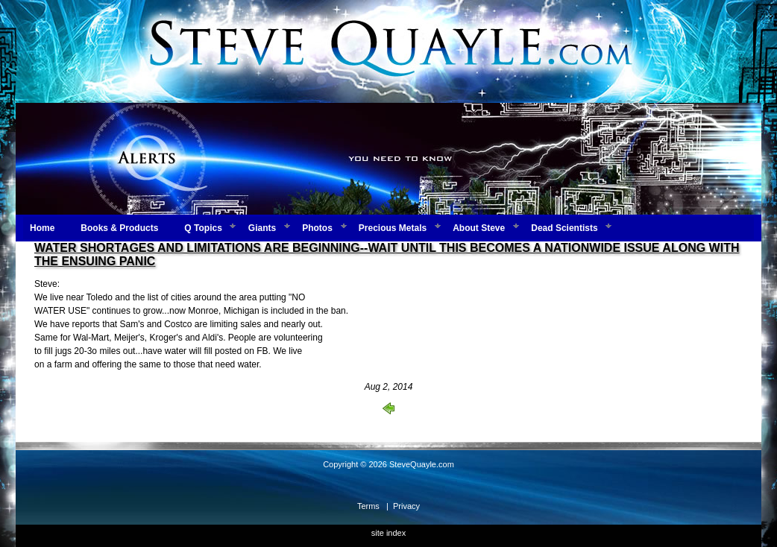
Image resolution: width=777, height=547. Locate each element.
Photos (317, 228)
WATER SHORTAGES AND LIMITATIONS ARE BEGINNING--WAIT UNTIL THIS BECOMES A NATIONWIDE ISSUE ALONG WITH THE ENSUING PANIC (386, 254)
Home (42, 228)
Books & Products (119, 228)
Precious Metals (393, 228)
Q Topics (202, 228)
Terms (368, 506)
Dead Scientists (564, 228)
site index (388, 532)
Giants (262, 228)
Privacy (406, 506)
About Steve (479, 228)
